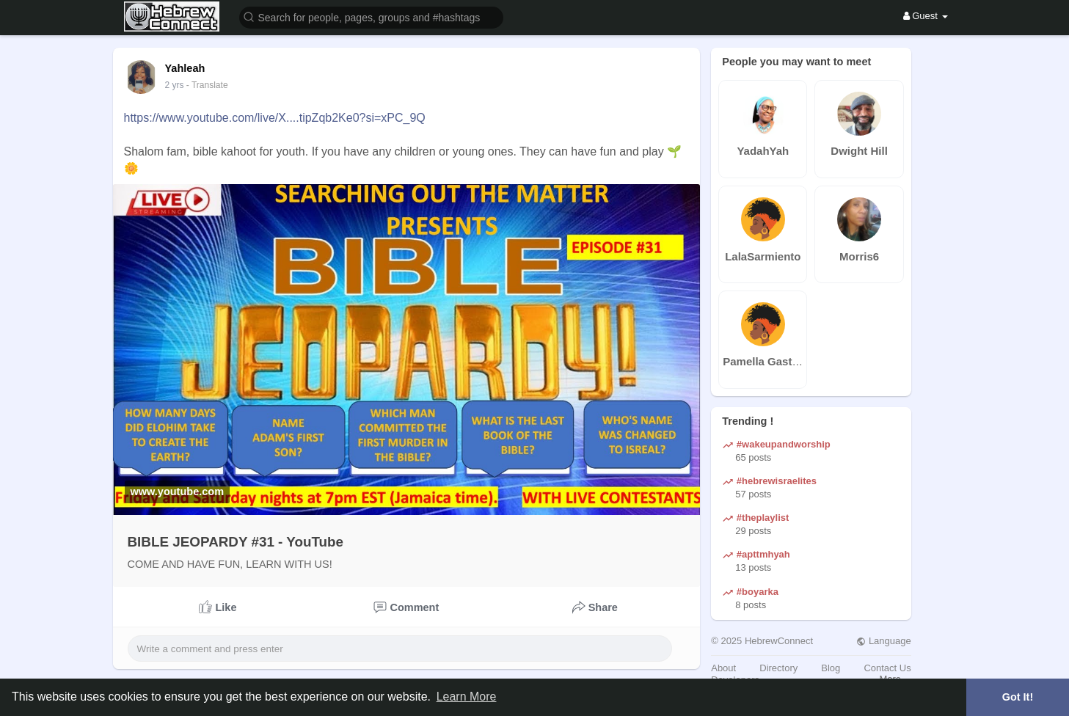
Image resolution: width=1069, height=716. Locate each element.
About (723, 668)
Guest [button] (925, 15)
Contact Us (887, 668)
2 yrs (174, 85)
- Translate (207, 85)
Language (883, 641)
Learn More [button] (467, 696)
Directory (778, 668)
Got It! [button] (1017, 697)
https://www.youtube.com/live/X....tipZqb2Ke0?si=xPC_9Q (275, 118)
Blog (830, 668)
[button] (371, 16)
